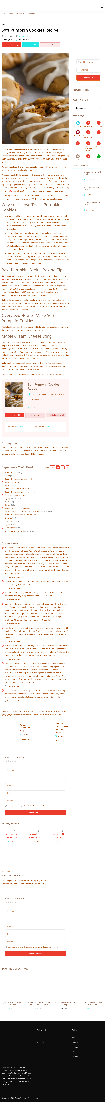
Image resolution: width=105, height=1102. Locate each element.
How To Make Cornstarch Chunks (92, 173)
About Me (40, 1042)
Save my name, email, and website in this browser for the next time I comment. (33, 806)
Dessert (4, 25)
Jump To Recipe (11, 45)
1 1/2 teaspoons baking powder (19, 479)
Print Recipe (31, 45)
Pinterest (75, 1047)
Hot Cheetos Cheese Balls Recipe (93, 188)
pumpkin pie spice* (17, 489)
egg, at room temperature (17, 508)
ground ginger (15, 495)
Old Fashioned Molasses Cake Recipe (92, 1003)
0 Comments (23, 36)
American (20, 427)
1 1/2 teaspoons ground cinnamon (20, 492)
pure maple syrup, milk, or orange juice (28, 511)
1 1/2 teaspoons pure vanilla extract (20, 515)
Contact (39, 1037)
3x (67, 467)
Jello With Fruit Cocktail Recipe (13, 1003)
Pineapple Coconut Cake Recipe (65, 1003)
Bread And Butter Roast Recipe (92, 203)
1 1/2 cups (13, 472)
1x (58, 467)
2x (63, 467)
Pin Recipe (35, 415)
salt (10, 485)
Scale (47, 467)
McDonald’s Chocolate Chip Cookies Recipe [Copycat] (39, 1003)
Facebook (75, 1037)
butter (10, 191)
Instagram (75, 1042)
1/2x (52, 467)
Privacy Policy (33, 1098)
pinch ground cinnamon (22, 531)
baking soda (14, 482)
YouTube (75, 1056)
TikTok (74, 1052)
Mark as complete (13, 577)
